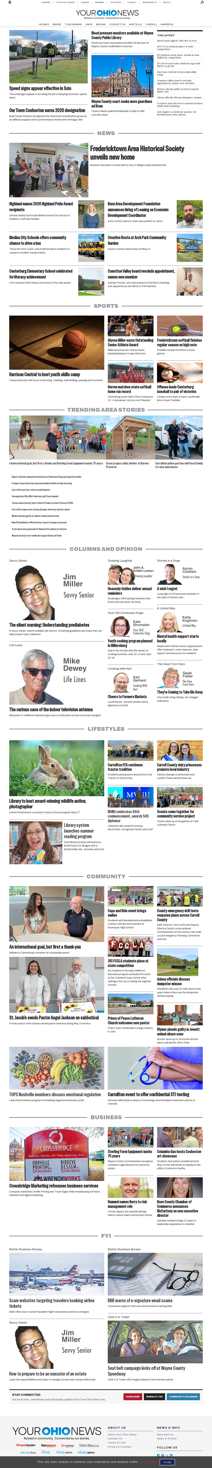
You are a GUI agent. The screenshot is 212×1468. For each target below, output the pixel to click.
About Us (167, 2)
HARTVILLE (135, 24)
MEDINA (101, 24)
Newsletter (154, 1397)
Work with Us (165, 1434)
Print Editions (115, 2)
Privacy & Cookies (119, 1447)
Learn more (149, 1461)
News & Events (167, 1438)
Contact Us (131, 2)
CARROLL (151, 24)
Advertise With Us (149, 2)
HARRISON (167, 24)
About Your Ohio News (122, 1434)
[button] (196, 441)
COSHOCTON (117, 24)
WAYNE (57, 24)
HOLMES (44, 24)
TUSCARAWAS (73, 24)
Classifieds (45, 2)
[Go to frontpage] (107, 14)
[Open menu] (10, 2)
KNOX (88, 24)
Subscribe (85, 2)
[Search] (202, 2)
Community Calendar (65, 2)
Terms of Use (117, 1442)
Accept (167, 1462)
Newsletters (99, 2)
